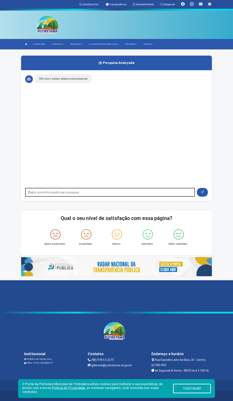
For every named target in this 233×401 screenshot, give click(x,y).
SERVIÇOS (148, 44)
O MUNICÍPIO (58, 44)
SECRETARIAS (76, 44)
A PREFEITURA (39, 44)
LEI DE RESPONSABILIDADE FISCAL (104, 44)
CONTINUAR (192, 388)
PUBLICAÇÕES (131, 44)
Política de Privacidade (68, 388)
